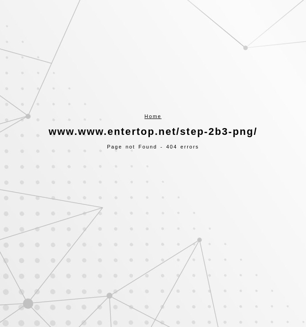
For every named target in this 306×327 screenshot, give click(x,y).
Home (152, 116)
